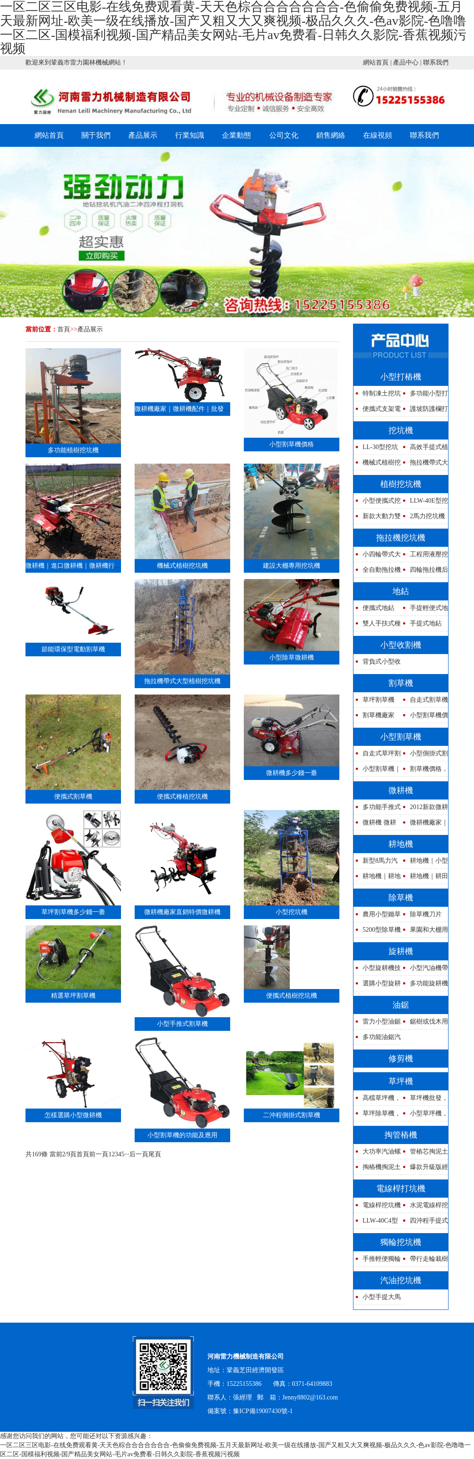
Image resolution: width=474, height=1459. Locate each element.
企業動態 (236, 135)
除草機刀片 (426, 914)
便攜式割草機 (73, 796)
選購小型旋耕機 (377, 985)
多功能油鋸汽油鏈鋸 (377, 1039)
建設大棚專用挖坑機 (291, 565)
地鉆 (401, 591)
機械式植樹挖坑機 (182, 565)
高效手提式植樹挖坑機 (424, 449)
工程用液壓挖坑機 (424, 556)
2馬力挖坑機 (427, 516)
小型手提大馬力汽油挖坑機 (377, 1299)
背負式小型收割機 (377, 664)
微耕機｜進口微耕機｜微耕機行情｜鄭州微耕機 (92, 565)
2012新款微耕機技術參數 (424, 809)
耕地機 (400, 844)
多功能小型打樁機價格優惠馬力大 (424, 395)
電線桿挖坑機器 (377, 1207)
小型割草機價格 (291, 444)
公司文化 (283, 135)
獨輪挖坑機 (400, 1242)
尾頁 (154, 1154)
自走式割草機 (429, 699)
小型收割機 (400, 645)
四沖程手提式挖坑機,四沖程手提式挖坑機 (424, 1223)
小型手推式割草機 (182, 1023)
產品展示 (142, 135)
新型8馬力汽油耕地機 (375, 863)
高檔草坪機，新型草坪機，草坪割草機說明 (377, 1100)
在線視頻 (377, 135)
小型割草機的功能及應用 (182, 1135)
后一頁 (138, 1154)
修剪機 (400, 1058)
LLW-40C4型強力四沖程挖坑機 (375, 1223)
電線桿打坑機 (400, 1188)
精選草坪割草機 (73, 995)
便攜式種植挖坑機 (182, 796)
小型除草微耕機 (291, 657)
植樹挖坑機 (400, 484)
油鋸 (401, 1004)
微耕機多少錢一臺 (291, 772)
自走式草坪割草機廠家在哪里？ (377, 755)
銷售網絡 (330, 135)
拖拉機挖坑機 (400, 537)
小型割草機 (400, 736)
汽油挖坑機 (400, 1280)
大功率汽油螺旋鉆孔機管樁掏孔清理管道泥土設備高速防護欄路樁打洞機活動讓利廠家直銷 (377, 1153)
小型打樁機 (400, 376)
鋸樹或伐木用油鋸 (424, 1023)
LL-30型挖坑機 (375, 449)
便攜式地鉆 (378, 608)
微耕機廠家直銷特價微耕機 (182, 912)
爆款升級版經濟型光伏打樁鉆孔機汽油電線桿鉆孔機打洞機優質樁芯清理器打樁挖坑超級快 (424, 1169)
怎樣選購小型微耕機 (73, 1115)
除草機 (400, 897)
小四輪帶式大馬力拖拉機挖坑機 (377, 556)
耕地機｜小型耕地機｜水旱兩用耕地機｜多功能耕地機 (424, 863)
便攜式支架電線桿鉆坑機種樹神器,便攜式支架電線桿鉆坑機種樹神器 (377, 411)
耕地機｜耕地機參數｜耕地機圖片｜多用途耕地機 (377, 878)
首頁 (63, 329)
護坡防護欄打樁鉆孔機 (424, 411)
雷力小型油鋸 (382, 1021)
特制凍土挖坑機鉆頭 (377, 395)
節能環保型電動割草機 (73, 649)
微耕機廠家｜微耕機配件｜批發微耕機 (189, 408)
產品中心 (406, 62)
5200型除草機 (382, 929)
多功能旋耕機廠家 (424, 985)
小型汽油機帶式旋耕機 (424, 970)
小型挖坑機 (292, 912)
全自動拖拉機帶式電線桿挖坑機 (377, 572)
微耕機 (400, 790)
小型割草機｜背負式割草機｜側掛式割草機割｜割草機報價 (377, 771)
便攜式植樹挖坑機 (291, 995)
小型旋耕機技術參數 (377, 970)
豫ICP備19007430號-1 (262, 1411)
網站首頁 (375, 62)
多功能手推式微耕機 (377, 809)
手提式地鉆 (426, 623)
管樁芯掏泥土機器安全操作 (424, 1153)
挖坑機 (400, 430)
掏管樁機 (400, 1134)
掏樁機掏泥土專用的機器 (377, 1169)
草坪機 (400, 1081)
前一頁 (98, 1154)
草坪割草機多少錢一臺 (73, 912)
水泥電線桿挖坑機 (424, 1207)
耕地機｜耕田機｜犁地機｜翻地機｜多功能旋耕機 (424, 878)
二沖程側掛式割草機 (291, 1115)
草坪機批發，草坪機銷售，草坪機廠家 (424, 1100)
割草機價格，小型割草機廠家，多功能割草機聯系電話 (424, 771)
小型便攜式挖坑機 (377, 503)
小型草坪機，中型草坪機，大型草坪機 (424, 1115)
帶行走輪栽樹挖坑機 (424, 1261)
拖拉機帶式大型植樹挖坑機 (182, 681)
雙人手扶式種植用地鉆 (377, 625)
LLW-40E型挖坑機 (424, 503)
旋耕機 (400, 951)
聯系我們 (436, 62)
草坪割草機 (378, 699)
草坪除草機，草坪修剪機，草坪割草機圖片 (377, 1115)
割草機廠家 (378, 715)
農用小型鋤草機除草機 (377, 916)
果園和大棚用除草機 (424, 932)
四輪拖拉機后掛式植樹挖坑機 (424, 572)
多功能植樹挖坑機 (73, 450)
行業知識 (189, 135)
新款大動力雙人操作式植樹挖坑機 (377, 518)
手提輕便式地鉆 (424, 610)
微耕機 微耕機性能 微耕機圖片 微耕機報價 (376, 824)
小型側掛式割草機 (424, 755)
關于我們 (96, 135)
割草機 (400, 683)
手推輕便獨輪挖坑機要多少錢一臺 (377, 1261)
